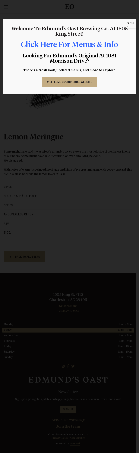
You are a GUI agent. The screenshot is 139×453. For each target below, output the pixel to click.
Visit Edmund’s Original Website (69, 82)
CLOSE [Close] (130, 24)
